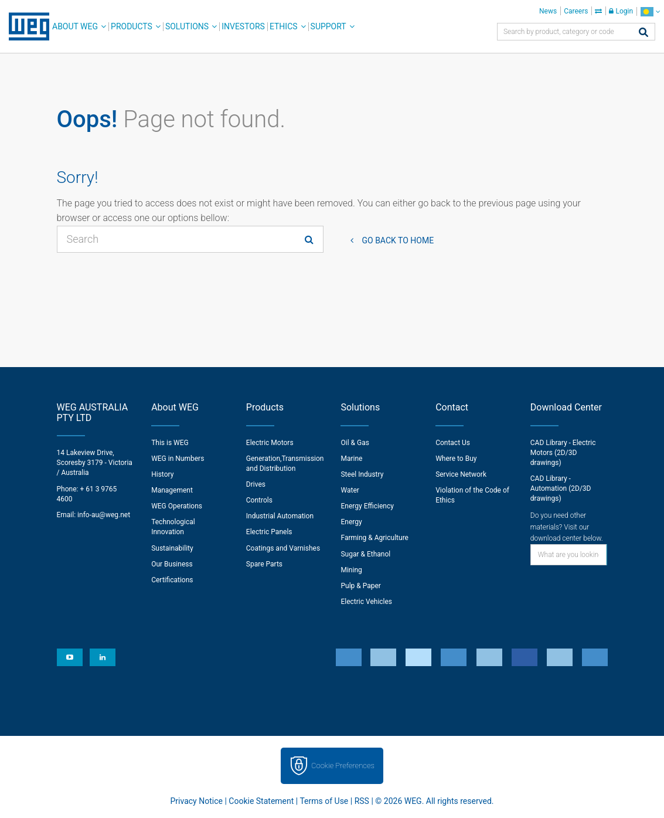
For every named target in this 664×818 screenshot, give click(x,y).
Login (621, 11)
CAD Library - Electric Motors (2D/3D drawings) (563, 453)
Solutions (187, 26)
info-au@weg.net (103, 515)
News (548, 11)
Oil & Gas (354, 443)
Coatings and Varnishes (283, 548)
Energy (351, 522)
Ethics (284, 26)
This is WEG (170, 443)
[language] (650, 11)
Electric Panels (269, 532)
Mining (351, 570)
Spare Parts (264, 564)
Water (349, 490)
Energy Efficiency (366, 506)
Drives (255, 484)
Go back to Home (398, 240)
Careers (576, 11)
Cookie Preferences (342, 765)
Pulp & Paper (360, 586)
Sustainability (172, 548)
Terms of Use (323, 801)
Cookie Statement (261, 801)
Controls (259, 500)
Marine (351, 458)
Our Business (172, 564)
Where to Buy (455, 458)
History (162, 474)
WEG (25, 26)
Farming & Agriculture (374, 538)
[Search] (643, 33)
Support (328, 26)
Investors (243, 26)
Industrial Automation (280, 516)
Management (172, 490)
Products (131, 26)
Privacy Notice (197, 801)
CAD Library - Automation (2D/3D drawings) (560, 488)
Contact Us (452, 443)
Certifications (172, 580)
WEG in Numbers (177, 458)
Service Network (460, 474)
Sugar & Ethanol (365, 554)
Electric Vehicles (366, 602)
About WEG (75, 26)
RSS (362, 801)
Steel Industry (361, 474)
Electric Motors (270, 443)
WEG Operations (176, 506)
